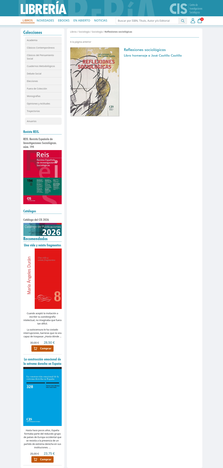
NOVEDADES (45, 20)
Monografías (33, 96)
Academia (32, 40)
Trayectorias (33, 111)
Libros (73, 31)
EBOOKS (64, 20)
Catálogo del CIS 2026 (36, 220)
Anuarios (31, 121)
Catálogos (29, 211)
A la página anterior (80, 41)
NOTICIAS (100, 20)
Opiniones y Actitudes (38, 103)
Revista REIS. (31, 132)
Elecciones (32, 81)
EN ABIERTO (81, 20)
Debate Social (34, 73)
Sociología (84, 31)
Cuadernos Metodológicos (41, 66)
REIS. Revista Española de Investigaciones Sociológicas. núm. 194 (40, 143)
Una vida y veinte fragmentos (42, 245)
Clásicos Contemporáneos (41, 47)
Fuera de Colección (37, 88)
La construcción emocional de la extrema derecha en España (42, 361)
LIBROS (28, 20)
